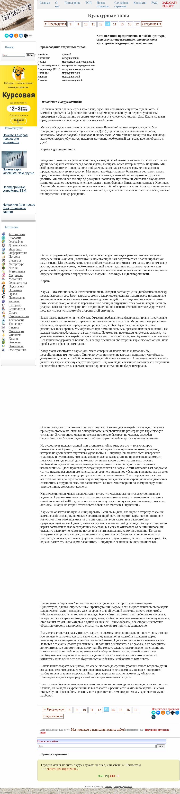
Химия (13, 338)
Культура (15, 260)
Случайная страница (121, 4)
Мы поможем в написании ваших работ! (98, 729)
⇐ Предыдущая (55, 24)
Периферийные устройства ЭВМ (14, 188)
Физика (14, 327)
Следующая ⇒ (151, 24)
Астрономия (17, 234)
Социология (17, 309)
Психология (17, 297)
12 (100, 24)
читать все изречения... (62, 768)
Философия (16, 331)
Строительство (19, 316)
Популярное (72, 2)
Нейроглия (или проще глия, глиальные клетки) (19, 208)
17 (137, 24)
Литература (16, 264)
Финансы (15, 335)
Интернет (15, 249)
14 (114, 24)
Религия (14, 301)
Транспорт (16, 323)
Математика (17, 271)
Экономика (16, 346)
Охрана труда (18, 282)
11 (93, 24)
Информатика (18, 253)
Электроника (17, 350)
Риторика (15, 305)
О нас (57, 4)
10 (85, 24)
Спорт (13, 312)
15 (122, 24)
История (14, 256)
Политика (15, 290)
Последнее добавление (123, 787)
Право (13, 294)
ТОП (88, 2)
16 (129, 24)
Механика (15, 279)
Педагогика (16, 286)
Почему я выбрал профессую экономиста (15, 138)
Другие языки (18, 245)
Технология (16, 320)
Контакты (140, 2)
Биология (15, 238)
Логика (13, 267)
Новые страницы (103, 4)
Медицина (16, 275)
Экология (15, 342)
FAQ (154, 2)
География (16, 241)
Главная (45, 2)
